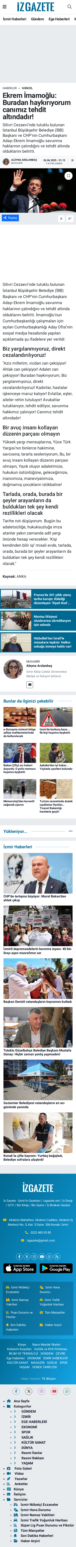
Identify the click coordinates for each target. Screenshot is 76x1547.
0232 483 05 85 (41, 1232)
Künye (20, 1344)
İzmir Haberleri (14, 19)
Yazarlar (17, 1479)
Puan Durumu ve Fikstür (19, 1315)
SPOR (63, 1363)
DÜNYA (23, 1448)
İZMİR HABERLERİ (55, 1358)
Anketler (17, 1484)
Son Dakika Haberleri (16, 1327)
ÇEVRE (60, 1353)
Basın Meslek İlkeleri (46, 1344)
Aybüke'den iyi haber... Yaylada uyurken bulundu (56, 767)
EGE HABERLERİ (30, 1422)
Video (15, 1473)
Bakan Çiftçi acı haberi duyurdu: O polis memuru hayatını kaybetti (19, 769)
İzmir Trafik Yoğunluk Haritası (52, 1302)
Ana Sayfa (18, 1401)
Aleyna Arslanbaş (39, 666)
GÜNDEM (47, 1353)
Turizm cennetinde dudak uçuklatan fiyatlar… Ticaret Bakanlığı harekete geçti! (56, 806)
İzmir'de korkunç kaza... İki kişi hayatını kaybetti (55, 731)
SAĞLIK (52, 1363)
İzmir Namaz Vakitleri (17, 1302)
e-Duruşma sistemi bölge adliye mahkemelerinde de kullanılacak (19, 733)
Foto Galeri (19, 1468)
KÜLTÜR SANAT (17, 1363)
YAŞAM (24, 1367)
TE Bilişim (49, 1379)
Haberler (10, 88)
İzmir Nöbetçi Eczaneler (18, 1290)
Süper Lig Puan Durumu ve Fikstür (44, 1525)
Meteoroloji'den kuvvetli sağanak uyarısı (18, 803)
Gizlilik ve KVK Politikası (50, 1349)
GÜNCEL (27, 88)
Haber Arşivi (51, 1325)
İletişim (16, 1494)
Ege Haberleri (59, 19)
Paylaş (10, 218)
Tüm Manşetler (52, 1312)
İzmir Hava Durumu (50, 1290)
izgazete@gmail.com (41, 1240)
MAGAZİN (38, 1363)
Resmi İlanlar (28, 1453)
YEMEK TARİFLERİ (44, 1367)
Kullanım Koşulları (19, 1349)
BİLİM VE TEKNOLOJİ (23, 1353)
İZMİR (22, 1417)
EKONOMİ (34, 1358)
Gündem (37, 19)
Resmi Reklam (29, 1458)
